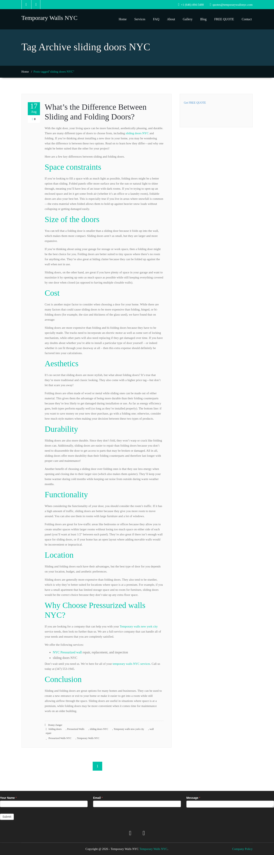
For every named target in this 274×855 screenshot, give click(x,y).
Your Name (8, 797)
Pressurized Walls (75, 729)
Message (193, 797)
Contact (247, 19)
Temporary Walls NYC (88, 738)
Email (98, 797)
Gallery (187, 19)
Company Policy (242, 849)
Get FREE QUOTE (195, 102)
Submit (6, 816)
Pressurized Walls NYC (59, 738)
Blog (203, 19)
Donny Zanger (53, 725)
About (171, 19)
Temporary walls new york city (139, 626)
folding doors (54, 729)
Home (123, 19)
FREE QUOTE (224, 19)
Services (139, 19)
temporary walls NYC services (131, 663)
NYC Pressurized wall (67, 652)
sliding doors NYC (137, 133)
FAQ (156, 19)
